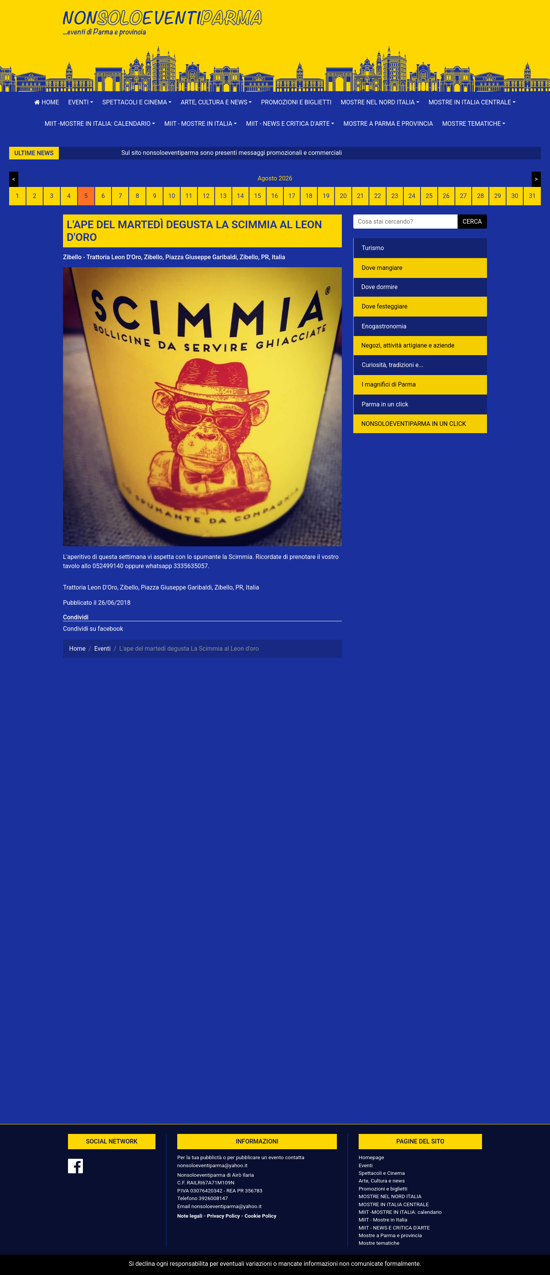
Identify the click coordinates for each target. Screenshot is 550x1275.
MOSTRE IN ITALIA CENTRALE (394, 1204)
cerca (472, 221)
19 (326, 196)
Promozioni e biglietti (296, 102)
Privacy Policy (223, 1216)
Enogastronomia (384, 326)
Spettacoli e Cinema (382, 1173)
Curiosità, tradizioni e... (393, 365)
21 (360, 196)
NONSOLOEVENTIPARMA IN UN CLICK (413, 423)
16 (274, 196)
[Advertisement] (384, 31)
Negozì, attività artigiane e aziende (408, 345)
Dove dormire (379, 287)
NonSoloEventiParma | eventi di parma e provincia (166, 22)
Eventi (366, 1165)
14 (240, 196)
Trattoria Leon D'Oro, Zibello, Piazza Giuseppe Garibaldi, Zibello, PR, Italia (161, 587)
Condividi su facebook (93, 628)
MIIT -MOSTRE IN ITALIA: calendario (400, 1212)
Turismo (373, 248)
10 (171, 196)
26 (446, 196)
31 (532, 196)
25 (428, 196)
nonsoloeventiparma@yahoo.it (212, 1165)
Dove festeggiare (385, 306)
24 (411, 196)
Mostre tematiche (379, 1243)
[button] (81, 102)
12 (205, 196)
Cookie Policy (260, 1216)
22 (377, 196)
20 (343, 196)
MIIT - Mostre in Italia (383, 1220)
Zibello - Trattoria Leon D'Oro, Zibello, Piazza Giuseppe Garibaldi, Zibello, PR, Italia (174, 257)
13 (223, 196)
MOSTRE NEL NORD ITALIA (390, 1196)
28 (480, 196)
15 (257, 196)
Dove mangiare (382, 267)
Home (46, 102)
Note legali (189, 1216)
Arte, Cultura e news (382, 1181)
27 (463, 196)
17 (291, 196)
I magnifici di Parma (389, 384)
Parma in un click (385, 404)
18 (309, 196)
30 (514, 196)
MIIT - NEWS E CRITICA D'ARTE (394, 1228)
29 (497, 196)
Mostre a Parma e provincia (388, 123)
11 (189, 196)
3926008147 (213, 1198)
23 (394, 196)
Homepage (371, 1157)
